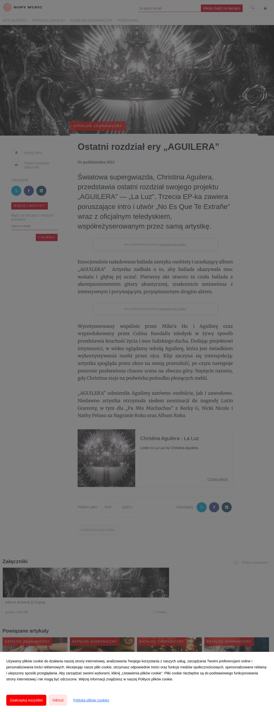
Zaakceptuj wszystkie (26, 700)
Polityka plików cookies (91, 700)
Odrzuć (58, 700)
